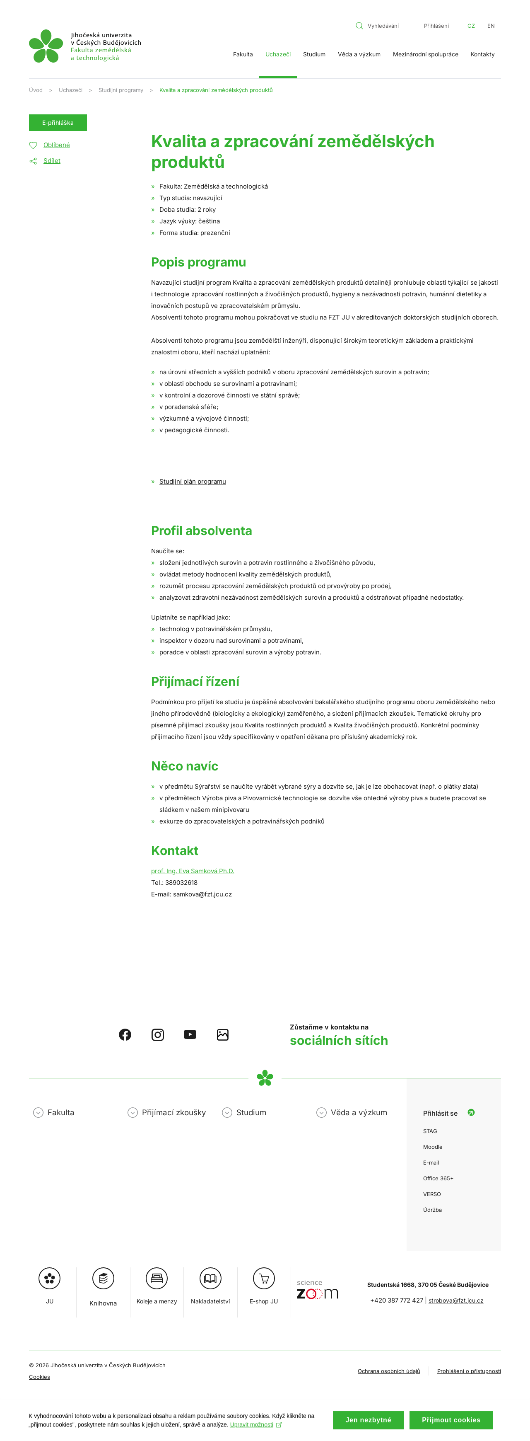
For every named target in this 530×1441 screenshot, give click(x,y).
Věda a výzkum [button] (359, 54)
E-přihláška (58, 122)
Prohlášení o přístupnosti (469, 1371)
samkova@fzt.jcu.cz (202, 894)
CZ (471, 25)
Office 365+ (438, 1178)
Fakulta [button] (243, 54)
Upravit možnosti (256, 1432)
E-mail (431, 1162)
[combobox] (382, 25)
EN (491, 25)
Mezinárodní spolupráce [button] (425, 54)
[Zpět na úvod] (85, 46)
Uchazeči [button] (278, 54)
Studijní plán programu (192, 481)
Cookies (39, 1376)
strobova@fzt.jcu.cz (456, 1300)
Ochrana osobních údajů (389, 1371)
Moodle (433, 1146)
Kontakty (483, 54)
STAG (430, 1131)
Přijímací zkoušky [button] (174, 1112)
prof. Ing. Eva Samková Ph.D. (192, 871)
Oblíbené (56, 145)
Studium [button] (314, 54)
